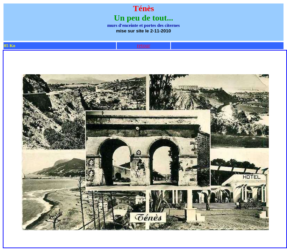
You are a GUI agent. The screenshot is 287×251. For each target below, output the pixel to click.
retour (143, 45)
